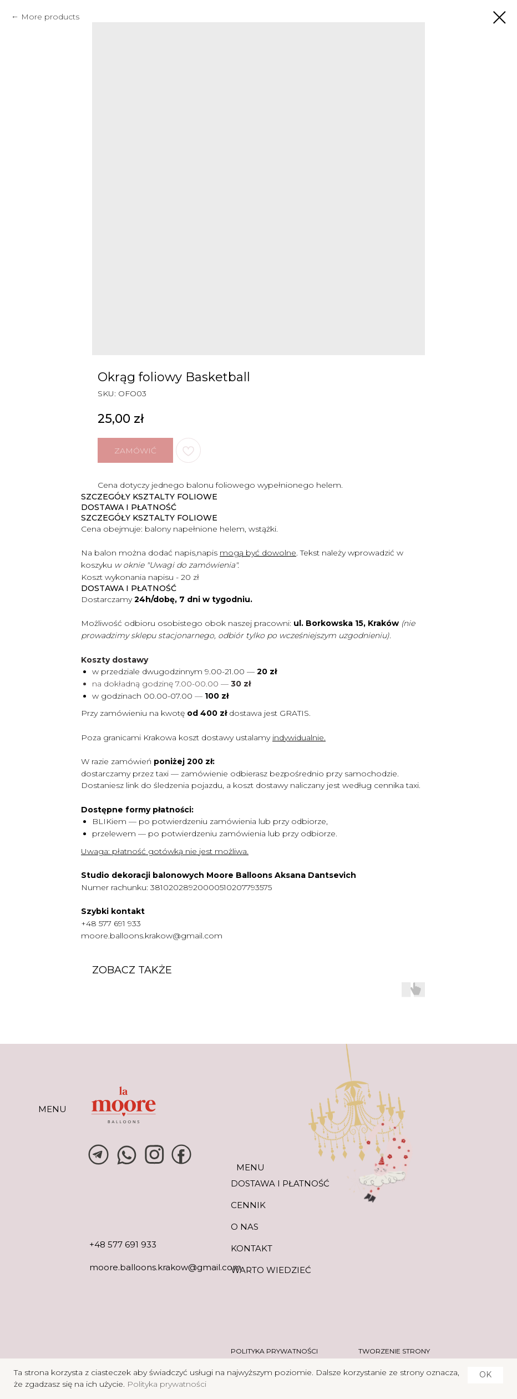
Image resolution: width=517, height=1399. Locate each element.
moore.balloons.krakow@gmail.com (151, 936)
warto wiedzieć (271, 1270)
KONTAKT (251, 1248)
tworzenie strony (394, 1351)
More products (50, 17)
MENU (52, 1109)
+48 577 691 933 (111, 923)
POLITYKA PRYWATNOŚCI (274, 1351)
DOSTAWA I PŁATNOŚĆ (280, 1183)
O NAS (244, 1226)
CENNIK (248, 1205)
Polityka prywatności (166, 1384)
